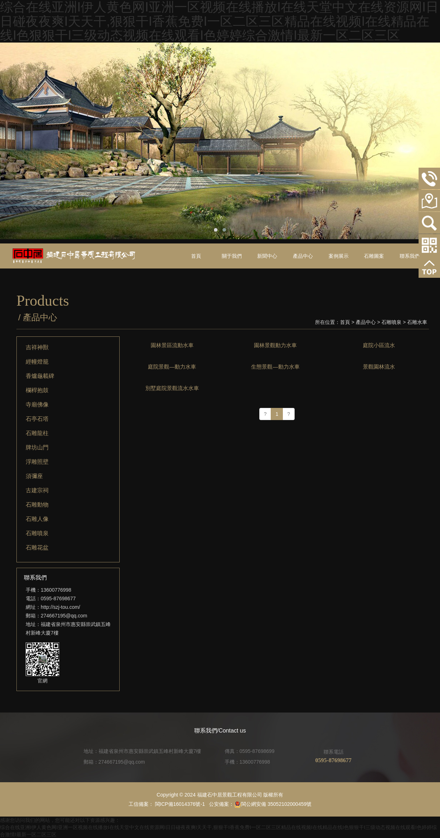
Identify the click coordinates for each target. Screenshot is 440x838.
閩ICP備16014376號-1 (179, 804)
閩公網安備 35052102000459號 (272, 804)
